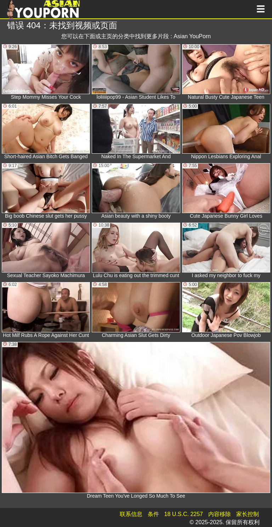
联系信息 (131, 514)
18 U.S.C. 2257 (183, 514)
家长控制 (247, 514)
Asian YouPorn (192, 36)
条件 (153, 514)
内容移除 (219, 514)
